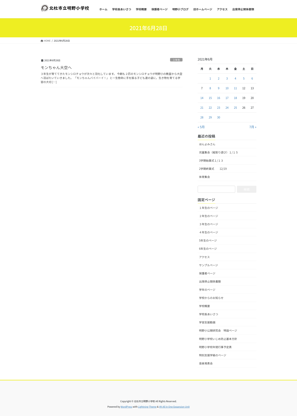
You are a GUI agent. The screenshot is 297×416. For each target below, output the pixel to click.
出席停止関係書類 (210, 281)
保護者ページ (207, 273)
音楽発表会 (206, 363)
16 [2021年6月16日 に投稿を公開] (218, 98)
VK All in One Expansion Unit (174, 406)
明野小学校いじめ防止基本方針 (218, 339)
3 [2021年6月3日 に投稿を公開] (227, 78)
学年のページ (207, 290)
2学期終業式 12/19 (213, 169)
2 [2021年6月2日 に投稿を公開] (218, 78)
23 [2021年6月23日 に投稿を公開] (218, 107)
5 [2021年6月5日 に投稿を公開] (244, 78)
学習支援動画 (207, 322)
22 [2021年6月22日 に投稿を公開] (210, 107)
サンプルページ (208, 265)
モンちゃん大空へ (56, 67)
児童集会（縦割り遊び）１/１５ (218, 152)
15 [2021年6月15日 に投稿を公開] (210, 98)
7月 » (252, 126)
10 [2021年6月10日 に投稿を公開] (227, 88)
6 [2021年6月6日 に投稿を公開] (252, 78)
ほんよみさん (207, 144)
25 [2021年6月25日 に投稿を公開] (235, 107)
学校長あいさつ (208, 314)
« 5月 (201, 126)
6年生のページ (208, 248)
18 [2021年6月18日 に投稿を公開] (235, 98)
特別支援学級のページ (212, 355)
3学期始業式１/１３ (211, 160)
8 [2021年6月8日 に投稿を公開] (210, 88)
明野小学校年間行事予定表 (215, 347)
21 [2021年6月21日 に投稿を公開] (202, 107)
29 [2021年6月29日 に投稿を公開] (210, 117)
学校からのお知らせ (211, 298)
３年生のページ (208, 224)
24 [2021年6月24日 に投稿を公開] (227, 107)
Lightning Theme (147, 406)
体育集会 (204, 177)
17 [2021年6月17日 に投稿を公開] (227, 98)
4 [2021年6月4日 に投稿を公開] (235, 78)
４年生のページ (208, 232)
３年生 (176, 60)
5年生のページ (208, 240)
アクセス (204, 257)
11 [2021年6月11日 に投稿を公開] (235, 88)
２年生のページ (208, 216)
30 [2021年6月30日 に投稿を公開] (218, 117)
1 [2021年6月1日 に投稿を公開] (210, 78)
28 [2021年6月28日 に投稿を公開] (202, 117)
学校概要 (204, 306)
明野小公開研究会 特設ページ (218, 330)
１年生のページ (208, 208)
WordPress (126, 406)
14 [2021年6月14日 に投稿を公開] (202, 98)
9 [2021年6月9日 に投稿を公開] (218, 88)
